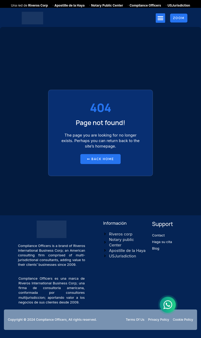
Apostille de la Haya (69, 5)
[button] (160, 18)
